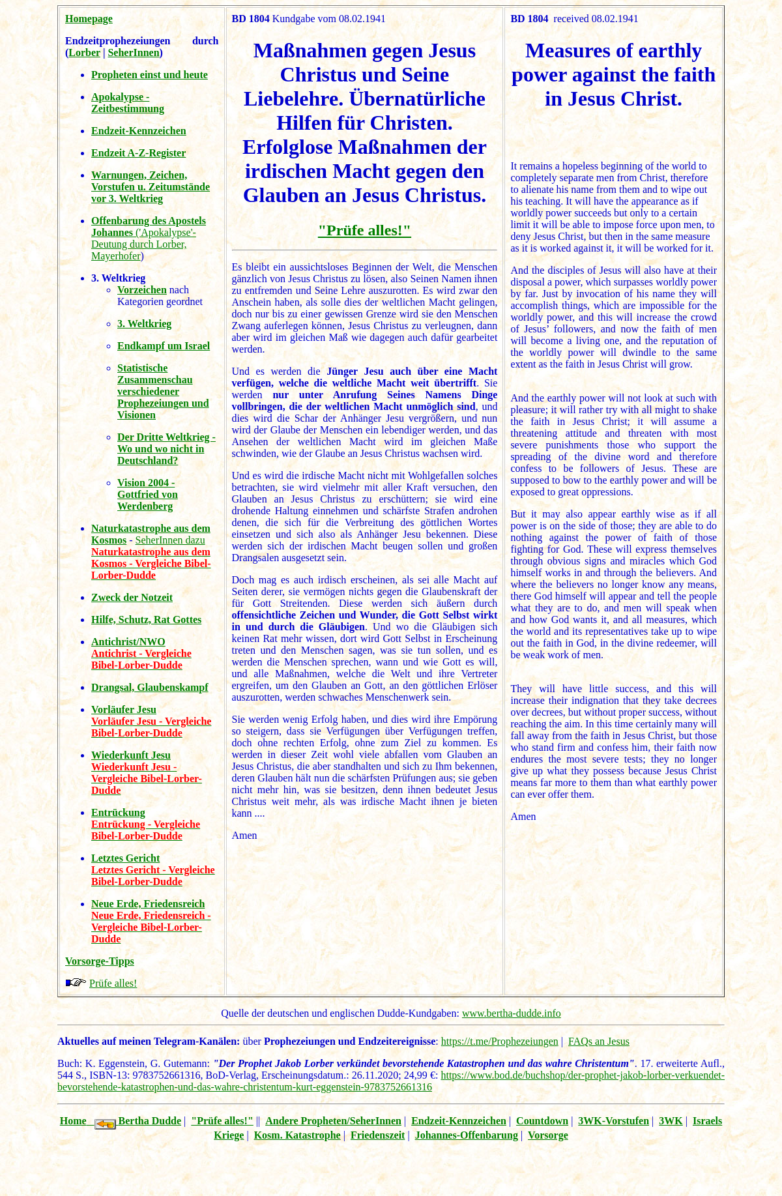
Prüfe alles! (113, 983)
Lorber (84, 52)
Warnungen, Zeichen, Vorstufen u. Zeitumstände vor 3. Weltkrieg (150, 186)
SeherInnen (133, 52)
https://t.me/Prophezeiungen (499, 1041)
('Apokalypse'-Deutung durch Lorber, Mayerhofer (148, 238)
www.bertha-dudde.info (511, 1013)
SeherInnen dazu (170, 540)
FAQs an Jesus (599, 1041)
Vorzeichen (142, 289)
